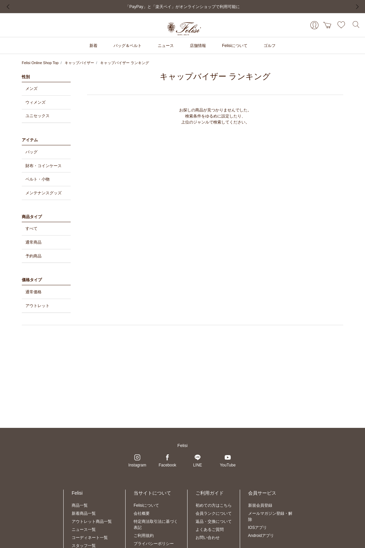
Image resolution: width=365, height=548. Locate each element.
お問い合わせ (208, 537)
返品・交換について (214, 521)
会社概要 (142, 513)
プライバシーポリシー (154, 543)
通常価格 (33, 292)
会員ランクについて (214, 513)
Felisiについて (146, 505)
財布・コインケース (43, 165)
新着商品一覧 (84, 513)
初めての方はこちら (214, 505)
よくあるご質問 (210, 529)
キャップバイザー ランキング (124, 63)
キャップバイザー (79, 63)
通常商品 (33, 242)
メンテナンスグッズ (43, 193)
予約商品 (33, 256)
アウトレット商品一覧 (92, 521)
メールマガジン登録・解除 (270, 516)
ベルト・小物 (37, 179)
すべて (31, 228)
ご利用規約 (144, 535)
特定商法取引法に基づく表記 (156, 524)
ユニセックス (37, 115)
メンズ (31, 88)
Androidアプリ (261, 535)
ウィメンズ (35, 102)
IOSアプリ (257, 527)
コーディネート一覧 (90, 537)
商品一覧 (80, 505)
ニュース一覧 (84, 529)
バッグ (31, 152)
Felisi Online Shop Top (40, 63)
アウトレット (37, 305)
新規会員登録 (260, 505)
